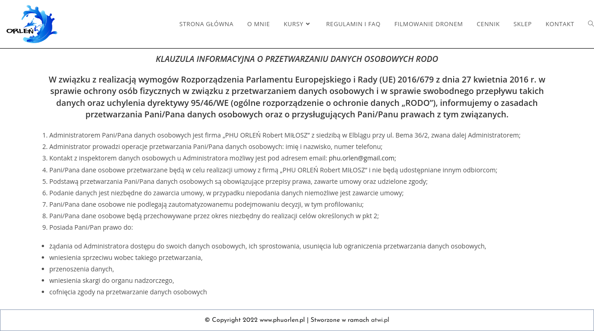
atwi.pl (380, 320)
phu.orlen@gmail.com (361, 158)
